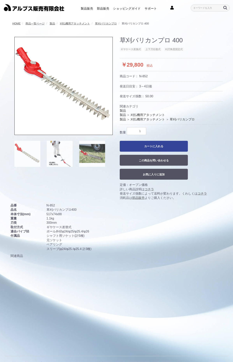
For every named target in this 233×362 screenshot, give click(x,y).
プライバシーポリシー (52, 350)
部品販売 (103, 8)
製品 (123, 110)
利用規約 (29, 350)
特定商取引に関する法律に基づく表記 (119, 350)
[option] (64, 86)
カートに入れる (153, 146)
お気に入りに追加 (154, 174)
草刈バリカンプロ (182, 119)
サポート (151, 8)
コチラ (149, 189)
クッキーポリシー (81, 350)
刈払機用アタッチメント (148, 115)
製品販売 (87, 8)
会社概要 (14, 350)
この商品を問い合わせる (154, 160)
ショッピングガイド (127, 8)
